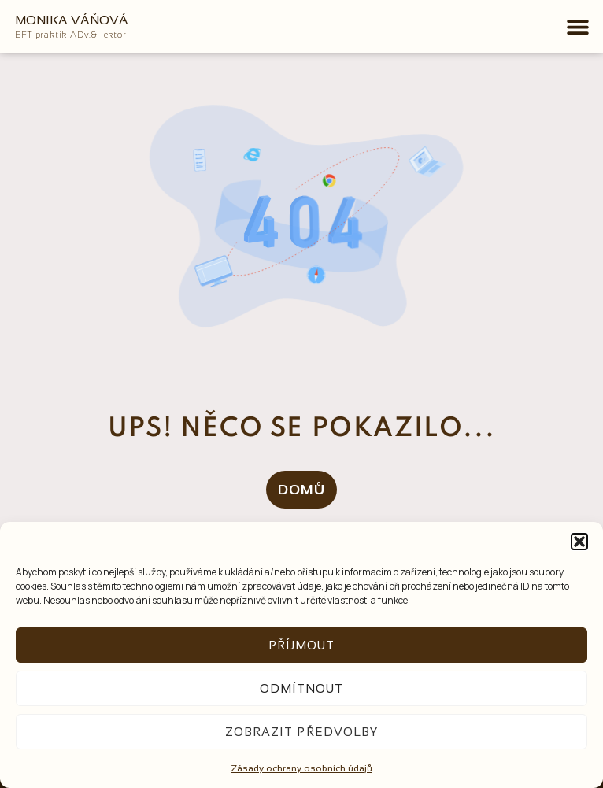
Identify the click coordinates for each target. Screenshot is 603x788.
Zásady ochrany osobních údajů (301, 768)
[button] (579, 541)
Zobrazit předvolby (302, 731)
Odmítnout (302, 688)
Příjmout (301, 645)
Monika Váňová (71, 20)
